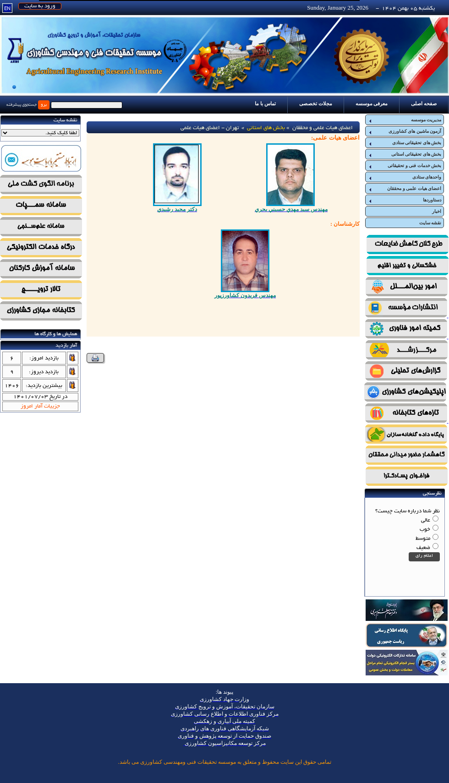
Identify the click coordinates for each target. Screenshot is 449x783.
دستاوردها (404, 200)
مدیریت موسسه (404, 120)
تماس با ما (265, 103)
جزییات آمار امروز (40, 406)
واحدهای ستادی (404, 177)
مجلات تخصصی (315, 103)
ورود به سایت (39, 6)
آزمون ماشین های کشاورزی (404, 131)
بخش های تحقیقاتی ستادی (404, 143)
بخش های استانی (266, 128)
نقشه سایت (430, 222)
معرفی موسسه (372, 103)
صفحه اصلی (424, 103)
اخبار (436, 211)
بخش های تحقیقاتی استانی (404, 154)
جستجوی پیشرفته (21, 105)
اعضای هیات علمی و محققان (404, 188)
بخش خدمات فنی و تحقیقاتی (404, 166)
